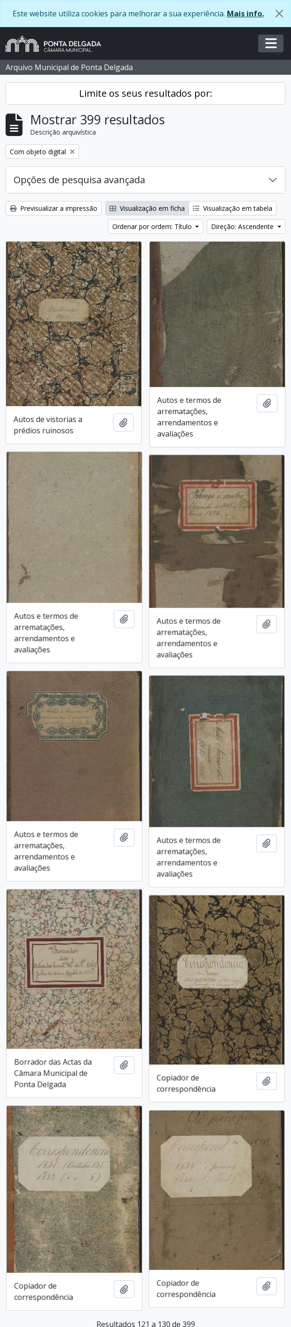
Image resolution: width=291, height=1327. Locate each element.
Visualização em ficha (147, 208)
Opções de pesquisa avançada (79, 179)
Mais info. (245, 13)
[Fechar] (279, 13)
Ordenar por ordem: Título (153, 226)
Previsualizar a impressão (53, 208)
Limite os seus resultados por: (145, 93)
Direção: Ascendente (243, 226)
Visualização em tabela (232, 208)
